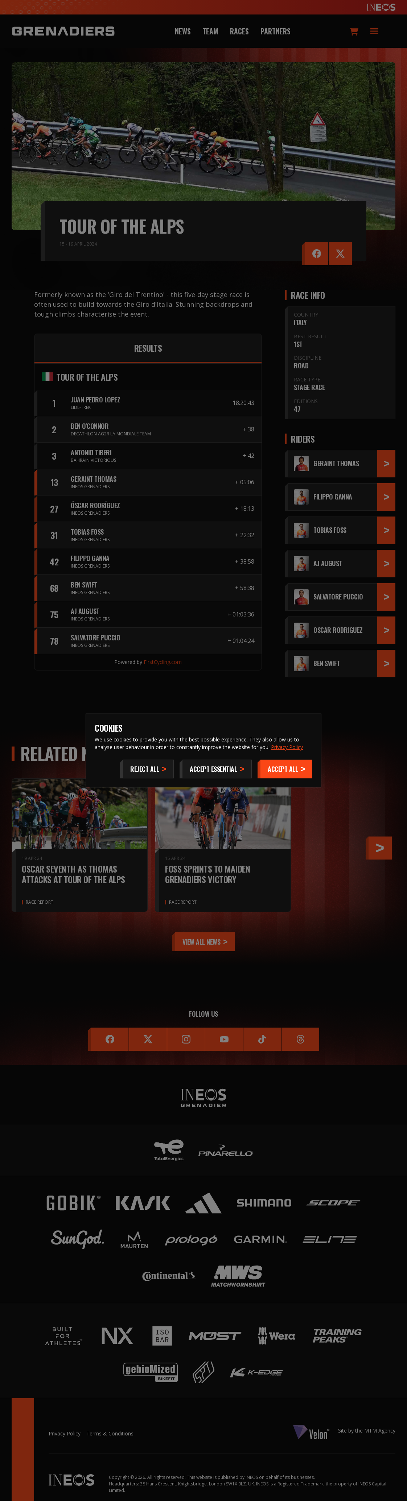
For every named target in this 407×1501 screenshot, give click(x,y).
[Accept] (285, 769)
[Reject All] (147, 769)
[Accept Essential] (216, 769)
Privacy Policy (287, 747)
